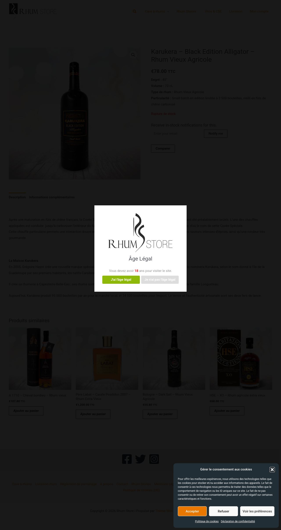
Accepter (192, 511)
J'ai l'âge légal (121, 280)
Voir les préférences (257, 511)
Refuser (223, 511)
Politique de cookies (207, 521)
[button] (272, 469)
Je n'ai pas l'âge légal (159, 280)
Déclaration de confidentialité (238, 521)
